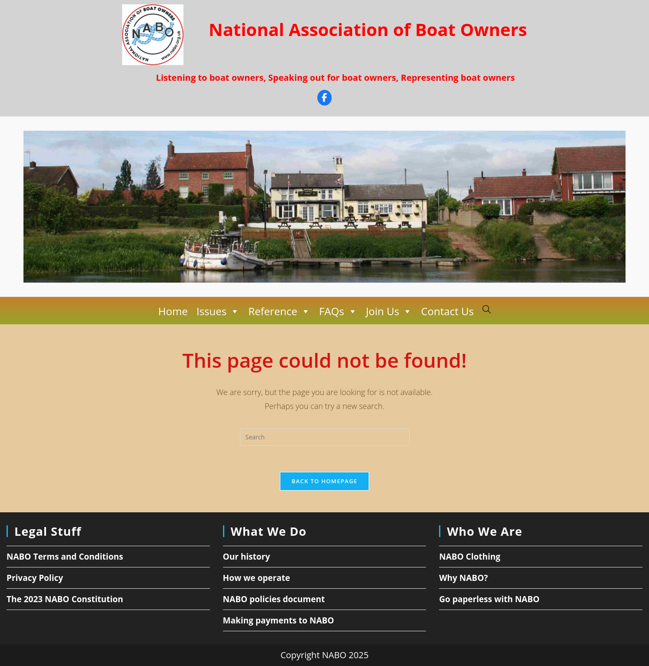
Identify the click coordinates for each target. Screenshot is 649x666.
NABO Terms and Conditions (65, 556)
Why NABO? (463, 578)
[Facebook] (324, 98)
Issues (218, 311)
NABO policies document (274, 599)
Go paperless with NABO (489, 599)
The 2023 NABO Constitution (65, 599)
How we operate (256, 578)
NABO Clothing (469, 556)
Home (173, 311)
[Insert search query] (324, 437)
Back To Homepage (324, 481)
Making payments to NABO (278, 620)
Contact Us (447, 311)
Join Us (389, 311)
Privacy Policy (35, 578)
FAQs (338, 311)
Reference (279, 311)
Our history (246, 556)
